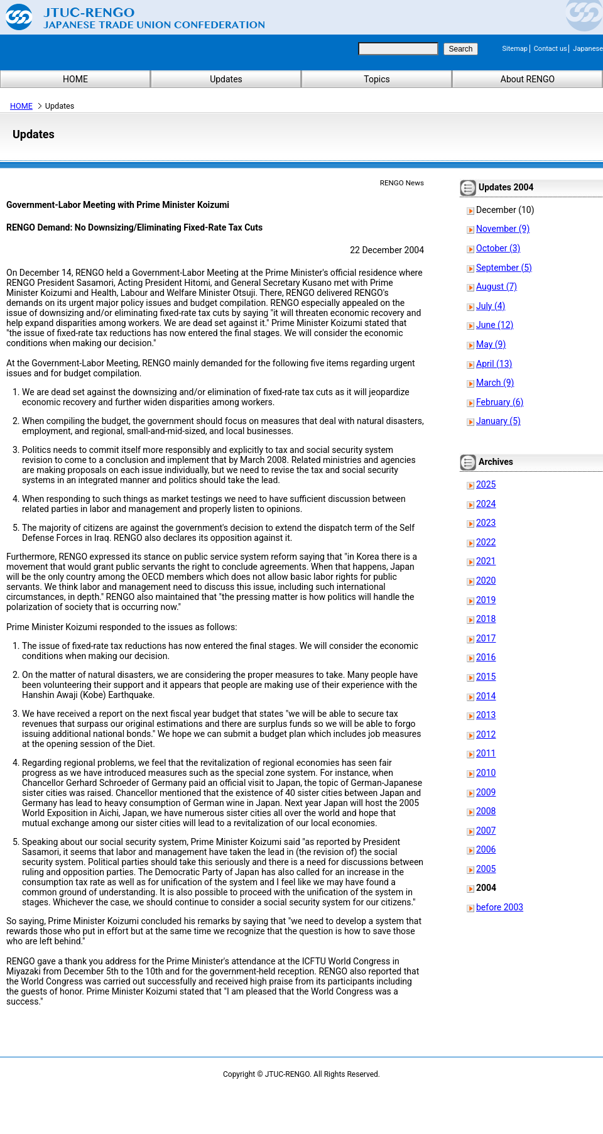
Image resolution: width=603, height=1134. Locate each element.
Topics (376, 79)
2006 (486, 849)
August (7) (496, 286)
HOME (75, 79)
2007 (486, 831)
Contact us (550, 49)
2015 (486, 677)
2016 (486, 657)
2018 (486, 619)
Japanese (588, 49)
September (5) (504, 268)
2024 (486, 504)
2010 (486, 773)
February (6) (499, 402)
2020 (486, 580)
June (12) (494, 325)
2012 (486, 734)
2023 (486, 523)
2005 (486, 869)
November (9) (503, 229)
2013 (486, 715)
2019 (486, 600)
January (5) (498, 421)
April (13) (494, 364)
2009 (486, 792)
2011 (486, 753)
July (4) (490, 306)
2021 (486, 561)
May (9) (491, 344)
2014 (486, 696)
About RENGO (528, 79)
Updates (226, 79)
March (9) (495, 383)
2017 (486, 638)
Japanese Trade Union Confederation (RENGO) (126, 17)
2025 (486, 484)
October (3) (498, 248)
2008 (486, 811)
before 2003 (499, 907)
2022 (486, 542)
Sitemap (515, 49)
